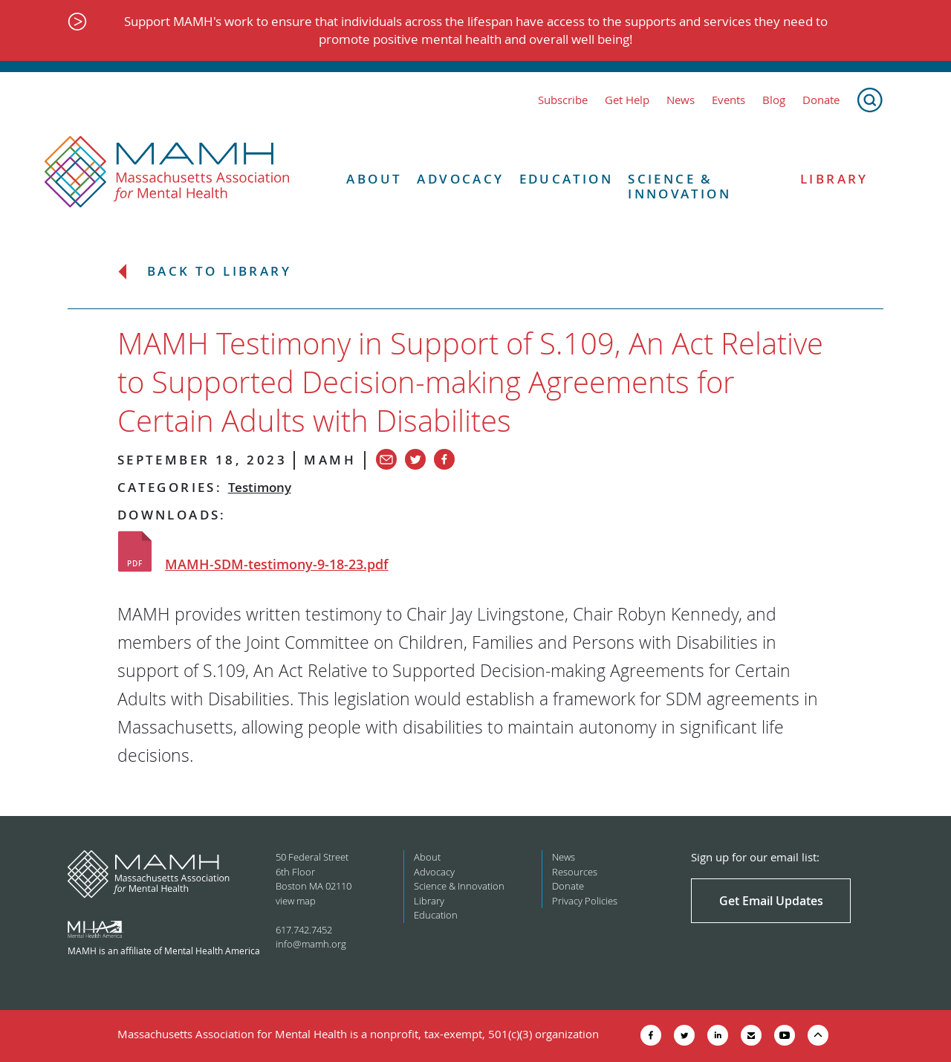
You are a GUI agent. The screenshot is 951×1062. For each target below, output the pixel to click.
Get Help (627, 100)
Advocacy (460, 179)
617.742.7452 (304, 929)
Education (566, 179)
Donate (821, 100)
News (680, 100)
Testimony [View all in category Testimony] (259, 487)
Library (834, 179)
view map (296, 900)
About (374, 179)
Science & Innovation (679, 187)
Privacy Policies (584, 900)
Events (728, 100)
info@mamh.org (311, 944)
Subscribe (563, 100)
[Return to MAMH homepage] (167, 172)
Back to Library (219, 271)
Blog (773, 100)
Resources (574, 871)
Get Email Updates (771, 901)
